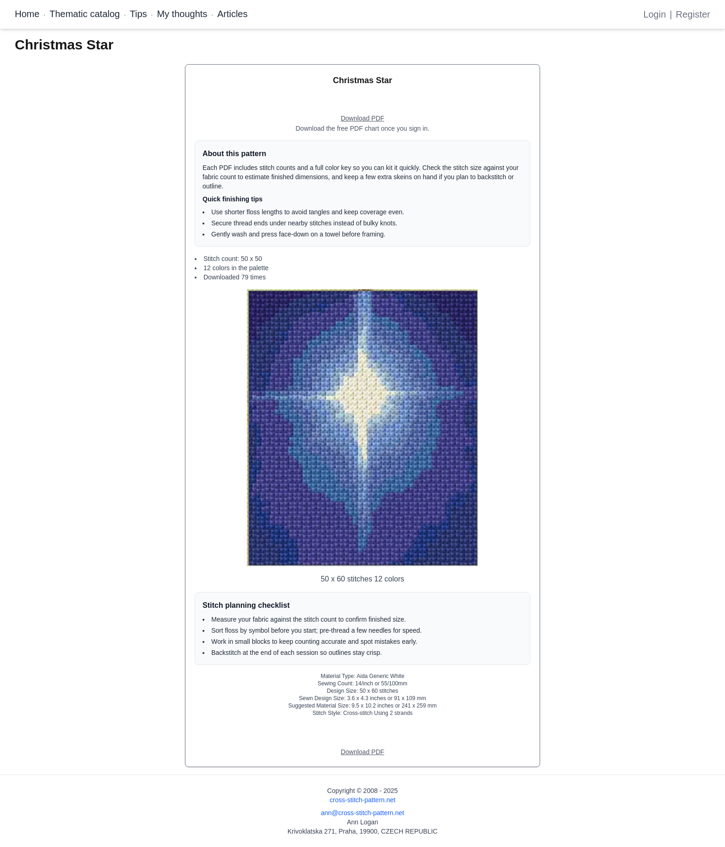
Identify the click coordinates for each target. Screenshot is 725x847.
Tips (138, 14)
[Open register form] (362, 119)
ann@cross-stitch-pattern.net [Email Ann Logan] (362, 813)
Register (693, 14)
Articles (232, 14)
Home (27, 14)
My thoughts (182, 14)
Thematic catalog (84, 14)
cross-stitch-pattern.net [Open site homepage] (362, 800)
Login (654, 14)
